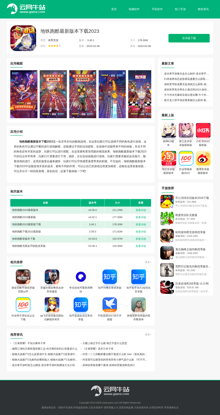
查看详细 (141, 210)
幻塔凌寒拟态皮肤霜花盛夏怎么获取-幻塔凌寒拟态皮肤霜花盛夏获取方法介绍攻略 (187, 78)
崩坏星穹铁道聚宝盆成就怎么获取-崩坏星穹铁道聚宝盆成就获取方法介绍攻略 (187, 84)
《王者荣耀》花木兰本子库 (97, 348)
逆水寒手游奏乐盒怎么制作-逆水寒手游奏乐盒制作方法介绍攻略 (187, 73)
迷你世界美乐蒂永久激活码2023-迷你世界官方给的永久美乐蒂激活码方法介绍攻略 (187, 89)
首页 (114, 9)
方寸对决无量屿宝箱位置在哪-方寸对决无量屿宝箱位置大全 (187, 94)
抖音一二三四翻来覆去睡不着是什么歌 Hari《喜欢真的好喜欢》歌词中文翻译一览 (116, 354)
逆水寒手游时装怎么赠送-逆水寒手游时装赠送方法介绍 (43, 365)
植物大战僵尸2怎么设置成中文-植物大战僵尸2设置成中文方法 (46, 354)
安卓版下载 (189, 38)
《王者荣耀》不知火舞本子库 (29, 343)
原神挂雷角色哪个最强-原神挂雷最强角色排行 (108, 365)
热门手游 (180, 9)
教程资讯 (203, 9)
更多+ (148, 262)
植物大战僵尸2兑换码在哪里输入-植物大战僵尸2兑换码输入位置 (46, 359)
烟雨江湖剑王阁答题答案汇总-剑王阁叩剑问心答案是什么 (44, 348)
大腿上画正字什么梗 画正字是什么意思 (104, 343)
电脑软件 (134, 9)
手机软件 (157, 9)
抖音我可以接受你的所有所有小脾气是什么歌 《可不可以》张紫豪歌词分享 (116, 359)
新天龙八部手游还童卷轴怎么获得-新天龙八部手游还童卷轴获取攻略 (187, 100)
